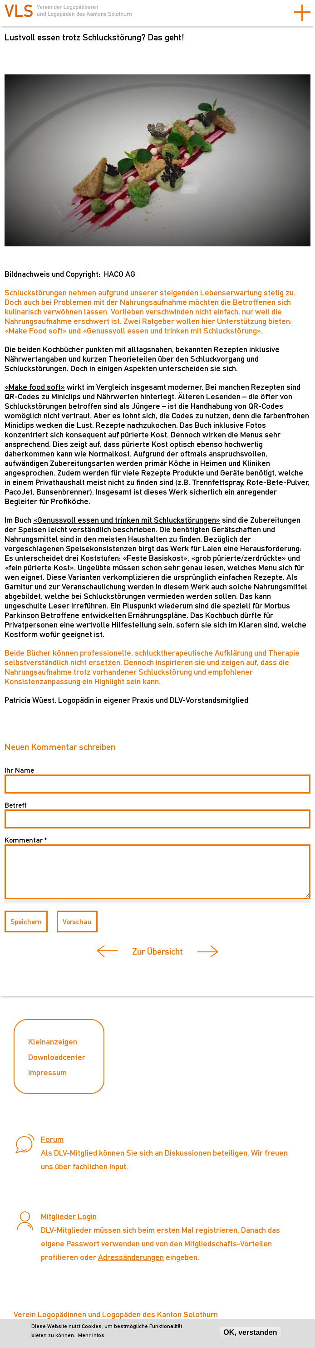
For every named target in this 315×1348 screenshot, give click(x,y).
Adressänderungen (131, 1257)
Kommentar (26, 840)
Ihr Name (19, 770)
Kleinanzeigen (52, 1041)
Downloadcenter (56, 1057)
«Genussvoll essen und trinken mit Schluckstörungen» (126, 519)
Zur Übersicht (157, 951)
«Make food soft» (35, 387)
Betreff (15, 805)
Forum (52, 1139)
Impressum (47, 1072)
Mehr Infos (91, 1335)
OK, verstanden (250, 1332)
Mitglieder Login (69, 1216)
